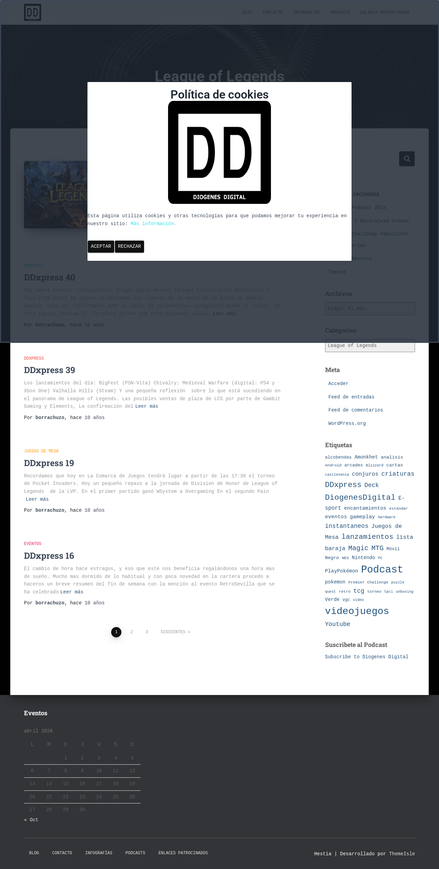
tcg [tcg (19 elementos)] (359, 591)
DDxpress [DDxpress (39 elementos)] (343, 484)
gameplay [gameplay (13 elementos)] (362, 517)
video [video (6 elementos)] (358, 600)
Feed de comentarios (356, 410)
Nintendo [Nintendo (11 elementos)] (363, 557)
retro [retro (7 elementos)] (345, 591)
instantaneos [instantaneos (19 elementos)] (347, 526)
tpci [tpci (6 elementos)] (388, 592)
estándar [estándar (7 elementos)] (398, 508)
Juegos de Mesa (41, 443)
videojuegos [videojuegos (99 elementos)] (357, 611)
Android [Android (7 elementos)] (333, 465)
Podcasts (135, 853)
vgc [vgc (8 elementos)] (346, 600)
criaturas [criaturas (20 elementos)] (398, 474)
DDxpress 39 (49, 362)
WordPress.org (347, 423)
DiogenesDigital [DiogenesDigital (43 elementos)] (360, 497)
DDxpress (34, 350)
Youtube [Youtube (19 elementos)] (338, 624)
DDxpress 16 (49, 547)
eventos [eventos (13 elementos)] (336, 517)
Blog (34, 853)
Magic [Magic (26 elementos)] (358, 548)
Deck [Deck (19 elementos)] (372, 485)
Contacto (62, 853)
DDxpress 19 (49, 455)
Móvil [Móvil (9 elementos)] (393, 549)
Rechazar (129, 246)
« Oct (31, 820)
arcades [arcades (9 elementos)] (353, 465)
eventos (32, 536)
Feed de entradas (352, 397)
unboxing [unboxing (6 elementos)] (404, 592)
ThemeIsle (402, 854)
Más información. (154, 224)
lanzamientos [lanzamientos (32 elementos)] (367, 537)
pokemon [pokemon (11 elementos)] (335, 582)
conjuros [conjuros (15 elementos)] (365, 474)
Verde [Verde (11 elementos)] (332, 599)
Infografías (98, 853)
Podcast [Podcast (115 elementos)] (382, 570)
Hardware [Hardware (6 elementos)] (386, 517)
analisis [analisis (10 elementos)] (392, 457)
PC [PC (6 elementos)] (380, 558)
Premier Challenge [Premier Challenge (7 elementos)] (368, 582)
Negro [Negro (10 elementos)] (332, 557)
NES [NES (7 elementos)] (345, 558)
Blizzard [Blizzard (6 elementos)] (374, 465)
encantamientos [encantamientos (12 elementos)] (365, 508)
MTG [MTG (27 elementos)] (377, 548)
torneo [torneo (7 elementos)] (374, 591)
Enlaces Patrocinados (183, 853)
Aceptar (101, 246)
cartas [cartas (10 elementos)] (394, 465)
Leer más (146, 398)
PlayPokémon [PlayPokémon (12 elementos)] (341, 571)
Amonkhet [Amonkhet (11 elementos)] (366, 457)
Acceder (339, 383)
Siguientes (173, 624)
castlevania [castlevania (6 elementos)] (337, 475)
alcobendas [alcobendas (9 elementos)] (338, 457)
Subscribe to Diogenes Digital (367, 657)
